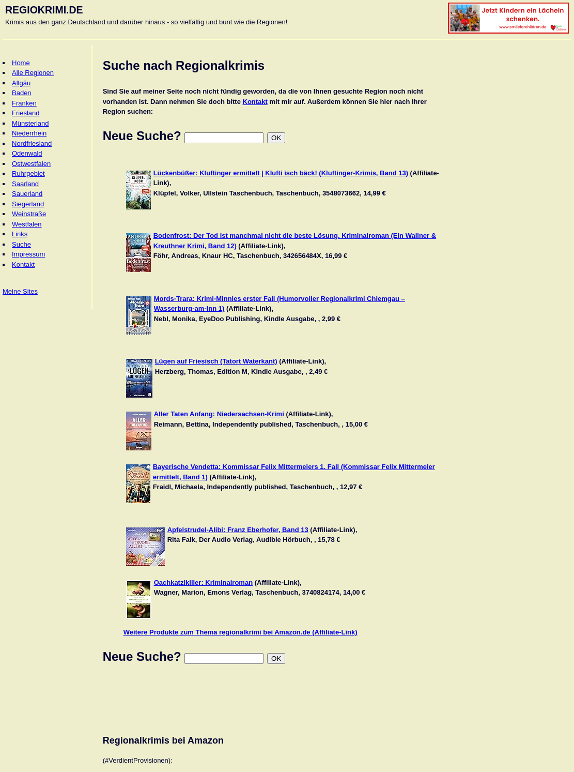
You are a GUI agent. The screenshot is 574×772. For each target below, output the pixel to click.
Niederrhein (29, 133)
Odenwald (27, 153)
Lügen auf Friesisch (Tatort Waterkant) (216, 361)
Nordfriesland (32, 143)
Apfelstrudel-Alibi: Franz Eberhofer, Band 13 (237, 530)
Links (19, 234)
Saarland (25, 184)
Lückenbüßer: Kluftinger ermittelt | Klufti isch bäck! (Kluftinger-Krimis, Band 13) (280, 173)
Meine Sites (20, 291)
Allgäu (21, 83)
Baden (22, 93)
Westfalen (27, 224)
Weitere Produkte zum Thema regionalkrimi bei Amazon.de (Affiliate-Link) (240, 632)
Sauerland (27, 194)
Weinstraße (29, 214)
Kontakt (23, 264)
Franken (24, 103)
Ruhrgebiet (28, 173)
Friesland (25, 113)
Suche (21, 244)
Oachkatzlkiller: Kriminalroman (203, 582)
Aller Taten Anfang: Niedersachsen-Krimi (219, 414)
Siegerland (28, 204)
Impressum (28, 254)
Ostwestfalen (31, 164)
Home (21, 63)
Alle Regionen (33, 73)
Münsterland (30, 123)
